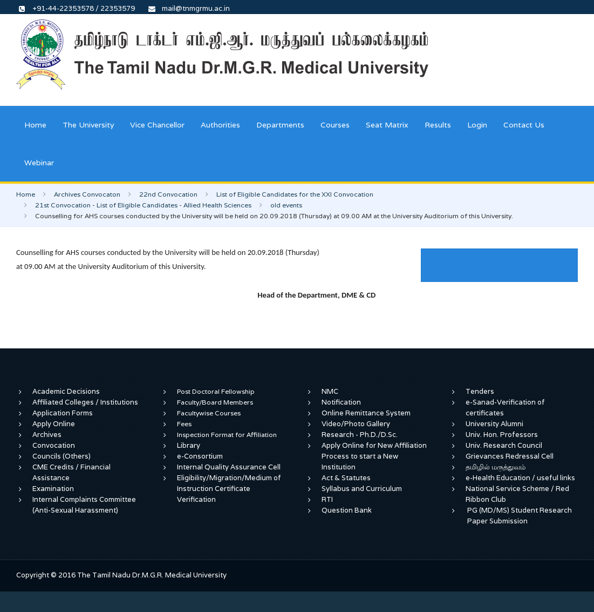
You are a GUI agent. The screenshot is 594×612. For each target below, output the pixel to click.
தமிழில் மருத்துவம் (495, 467)
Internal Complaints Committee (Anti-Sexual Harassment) (84, 505)
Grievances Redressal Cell (510, 456)
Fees (184, 424)
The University (88, 125)
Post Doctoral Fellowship (216, 391)
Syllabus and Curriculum (362, 488)
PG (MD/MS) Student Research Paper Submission (519, 516)
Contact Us (523, 125)
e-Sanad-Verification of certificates (505, 408)
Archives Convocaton (87, 194)
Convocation (53, 445)
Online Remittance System (366, 413)
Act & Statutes (346, 477)
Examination (53, 488)
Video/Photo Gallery (356, 423)
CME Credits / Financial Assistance (71, 472)
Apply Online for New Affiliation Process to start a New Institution (374, 456)
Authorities (220, 125)
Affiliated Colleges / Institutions (85, 402)
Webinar (39, 162)
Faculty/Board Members (215, 402)
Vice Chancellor (157, 125)
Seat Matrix (387, 125)
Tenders (480, 391)
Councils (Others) (61, 456)
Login (477, 125)
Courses (335, 125)
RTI (327, 499)
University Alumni (494, 423)
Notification (341, 402)
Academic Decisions (66, 391)
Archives (47, 434)
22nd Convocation (168, 194)
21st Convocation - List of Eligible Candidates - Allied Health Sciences (143, 205)
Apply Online (53, 423)
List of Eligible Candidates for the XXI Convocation (294, 194)
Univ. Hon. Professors (502, 434)
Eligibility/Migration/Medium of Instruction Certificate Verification (229, 488)
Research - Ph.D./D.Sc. (360, 434)
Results (438, 125)
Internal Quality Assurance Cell (229, 467)
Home (35, 125)
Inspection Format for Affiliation (227, 435)
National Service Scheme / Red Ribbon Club (517, 494)
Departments (280, 125)
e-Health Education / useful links (520, 477)
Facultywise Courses (209, 413)
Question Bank (347, 510)
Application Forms (62, 413)
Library (188, 445)
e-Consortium (200, 456)
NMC (330, 391)
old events (286, 205)
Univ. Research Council (504, 445)
